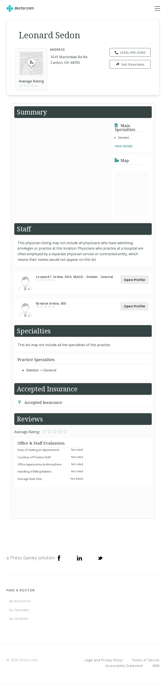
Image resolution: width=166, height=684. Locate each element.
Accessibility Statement (124, 665)
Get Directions (130, 64)
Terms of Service (146, 660)
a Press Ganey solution (30, 558)
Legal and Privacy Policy (104, 660)
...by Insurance (18, 601)
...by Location (17, 618)
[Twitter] (100, 558)
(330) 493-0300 (130, 52)
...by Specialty (17, 610)
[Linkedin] (79, 558)
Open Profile (134, 279)
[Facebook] (59, 558)
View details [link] (124, 146)
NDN (156, 665)
